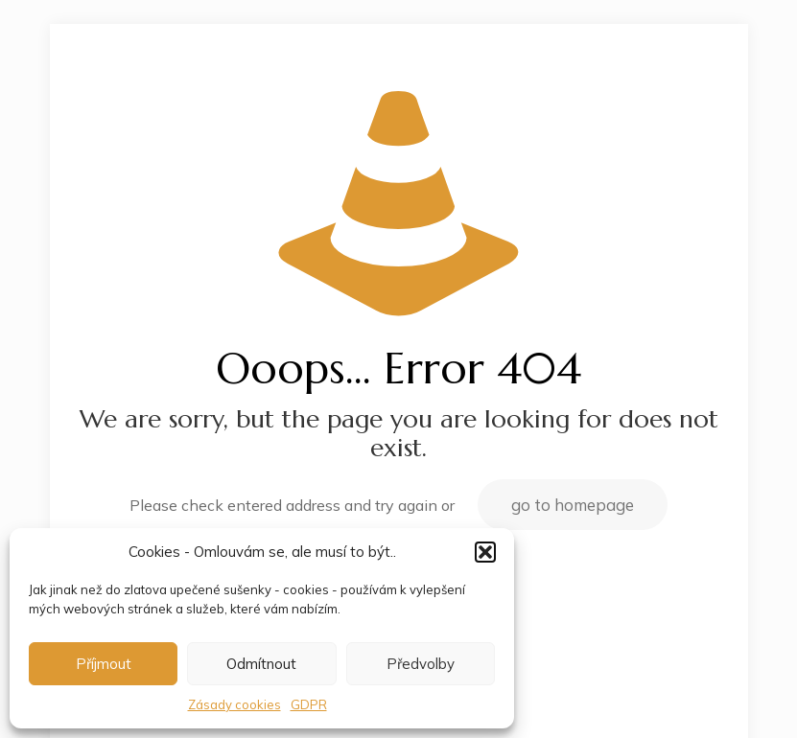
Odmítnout (261, 664)
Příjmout (103, 664)
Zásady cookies (234, 704)
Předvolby (421, 664)
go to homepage (572, 505)
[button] (485, 552)
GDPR (309, 704)
